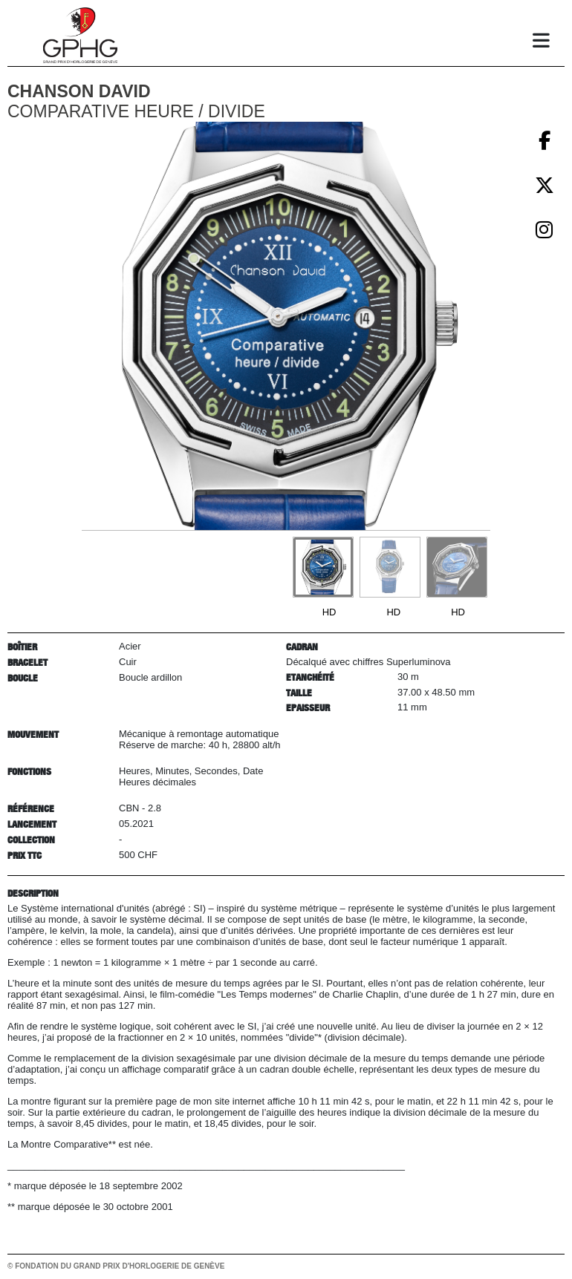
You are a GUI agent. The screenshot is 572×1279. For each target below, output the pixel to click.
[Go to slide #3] (457, 567)
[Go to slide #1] (323, 567)
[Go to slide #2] (390, 567)
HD (329, 612)
